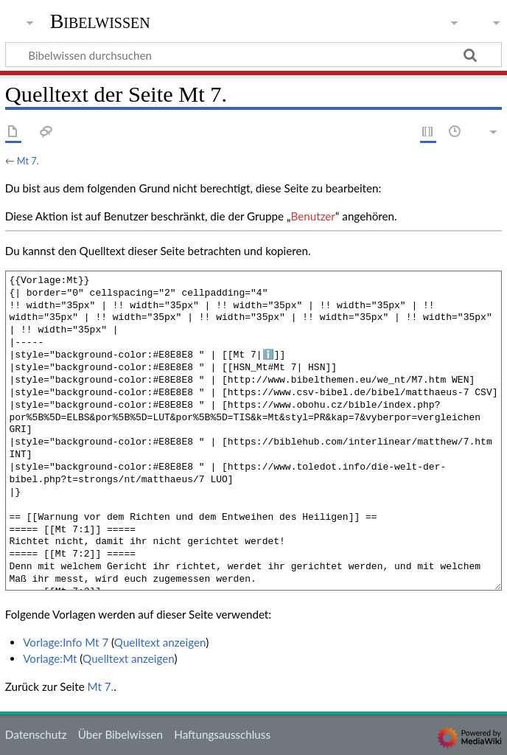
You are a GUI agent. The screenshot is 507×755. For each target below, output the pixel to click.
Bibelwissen (100, 21)
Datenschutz (36, 734)
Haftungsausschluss (222, 734)
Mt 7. (28, 161)
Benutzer (313, 216)
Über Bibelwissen (120, 734)
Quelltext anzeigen (160, 642)
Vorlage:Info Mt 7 (65, 642)
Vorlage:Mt (50, 658)
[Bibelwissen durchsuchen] (253, 54)
